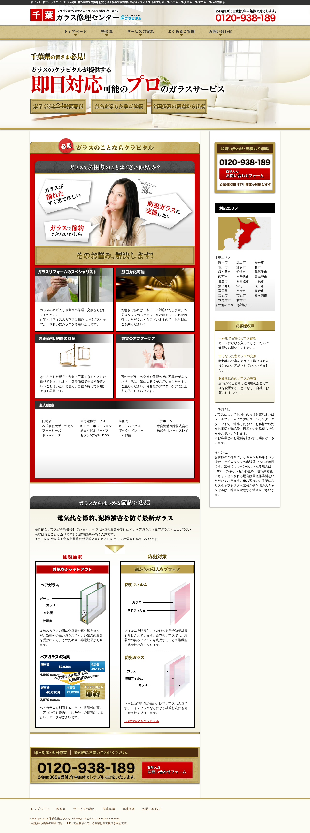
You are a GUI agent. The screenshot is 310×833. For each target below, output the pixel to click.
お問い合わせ (151, 809)
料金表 (61, 809)
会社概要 (128, 809)
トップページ (39, 809)
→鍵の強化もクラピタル (141, 721)
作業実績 (108, 809)
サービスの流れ (84, 809)
